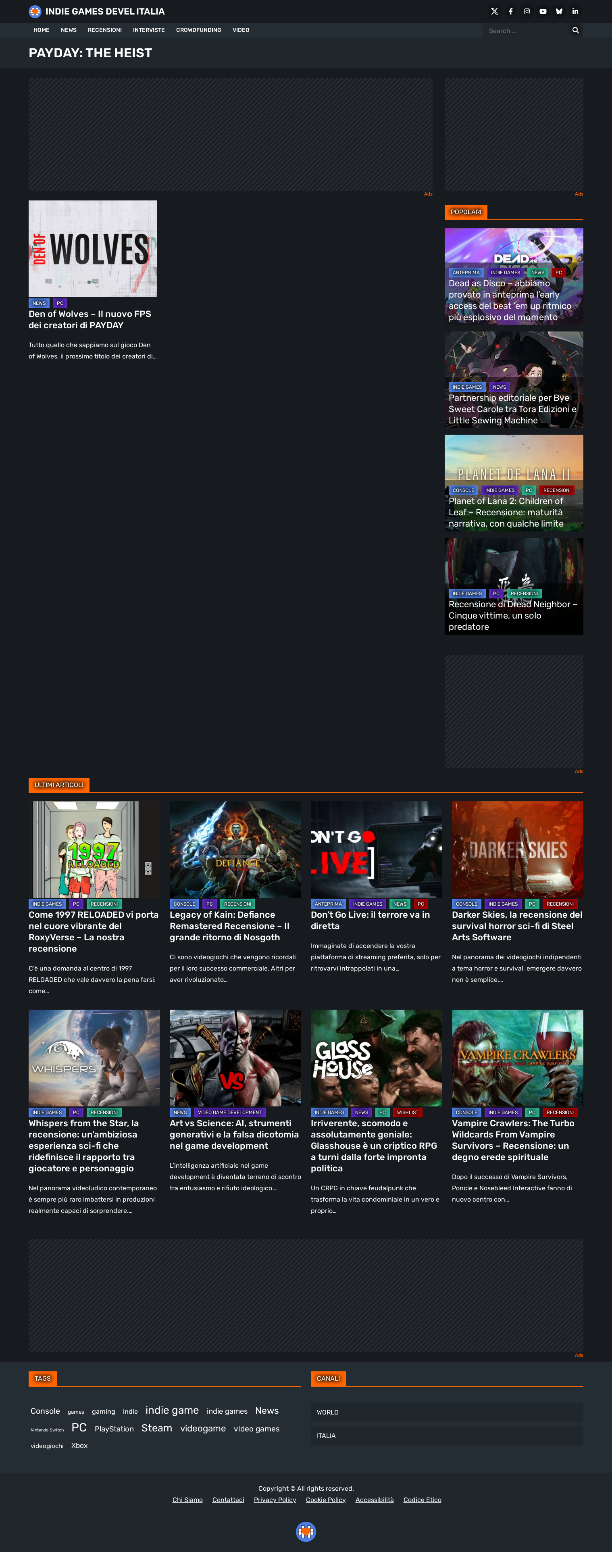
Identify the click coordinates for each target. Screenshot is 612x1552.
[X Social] (495, 11)
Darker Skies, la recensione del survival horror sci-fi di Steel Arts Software (517, 926)
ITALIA (326, 1436)
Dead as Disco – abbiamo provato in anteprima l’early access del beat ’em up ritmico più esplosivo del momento (510, 300)
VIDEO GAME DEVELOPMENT (230, 1112)
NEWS (69, 30)
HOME (41, 30)
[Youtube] (543, 11)
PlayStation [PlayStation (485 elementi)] (114, 1429)
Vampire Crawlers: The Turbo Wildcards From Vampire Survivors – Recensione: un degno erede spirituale (513, 1140)
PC (60, 303)
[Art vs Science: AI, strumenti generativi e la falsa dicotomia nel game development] (235, 1058)
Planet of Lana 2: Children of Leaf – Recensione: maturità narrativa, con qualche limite (506, 512)
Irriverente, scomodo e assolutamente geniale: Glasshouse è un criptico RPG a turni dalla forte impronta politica (374, 1146)
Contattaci (228, 1500)
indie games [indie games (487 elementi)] (227, 1411)
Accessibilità (375, 1500)
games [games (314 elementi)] (76, 1412)
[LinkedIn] (575, 11)
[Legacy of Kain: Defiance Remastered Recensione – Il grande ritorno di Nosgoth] (235, 849)
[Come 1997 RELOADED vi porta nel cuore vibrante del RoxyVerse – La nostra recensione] (94, 849)
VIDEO (241, 30)
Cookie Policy (326, 1500)
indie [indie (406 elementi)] (130, 1411)
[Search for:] (575, 30)
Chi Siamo (188, 1500)
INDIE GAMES (505, 272)
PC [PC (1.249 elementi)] (79, 1427)
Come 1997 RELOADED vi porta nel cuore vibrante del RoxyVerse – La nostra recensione (94, 931)
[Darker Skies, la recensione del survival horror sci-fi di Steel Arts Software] (517, 849)
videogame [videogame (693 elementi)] (203, 1428)
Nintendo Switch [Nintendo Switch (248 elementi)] (47, 1430)
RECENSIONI (105, 30)
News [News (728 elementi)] (267, 1410)
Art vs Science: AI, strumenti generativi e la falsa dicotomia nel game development (234, 1134)
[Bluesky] (559, 11)
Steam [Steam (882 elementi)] (157, 1428)
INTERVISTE (149, 30)
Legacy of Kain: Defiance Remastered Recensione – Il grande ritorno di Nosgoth (229, 926)
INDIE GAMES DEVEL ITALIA (105, 11)
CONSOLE (463, 490)
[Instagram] (527, 11)
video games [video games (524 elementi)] (257, 1428)
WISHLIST (407, 1112)
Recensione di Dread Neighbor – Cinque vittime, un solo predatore (513, 615)
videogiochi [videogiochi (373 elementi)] (47, 1446)
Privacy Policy (275, 1500)
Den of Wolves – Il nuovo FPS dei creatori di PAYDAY (90, 319)
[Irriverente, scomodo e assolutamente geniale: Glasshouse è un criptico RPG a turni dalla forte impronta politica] (376, 1058)
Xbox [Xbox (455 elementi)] (79, 1446)
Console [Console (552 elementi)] (45, 1411)
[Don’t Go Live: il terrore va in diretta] (376, 849)
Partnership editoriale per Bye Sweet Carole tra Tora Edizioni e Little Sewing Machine (513, 409)
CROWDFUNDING (198, 30)
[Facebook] (511, 11)
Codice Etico (422, 1500)
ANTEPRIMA (466, 272)
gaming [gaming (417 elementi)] (103, 1411)
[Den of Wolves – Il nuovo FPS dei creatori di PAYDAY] (93, 248)
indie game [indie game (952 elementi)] (172, 1410)
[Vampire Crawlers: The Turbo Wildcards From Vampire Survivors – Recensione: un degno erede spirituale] (517, 1058)
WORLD (328, 1412)
